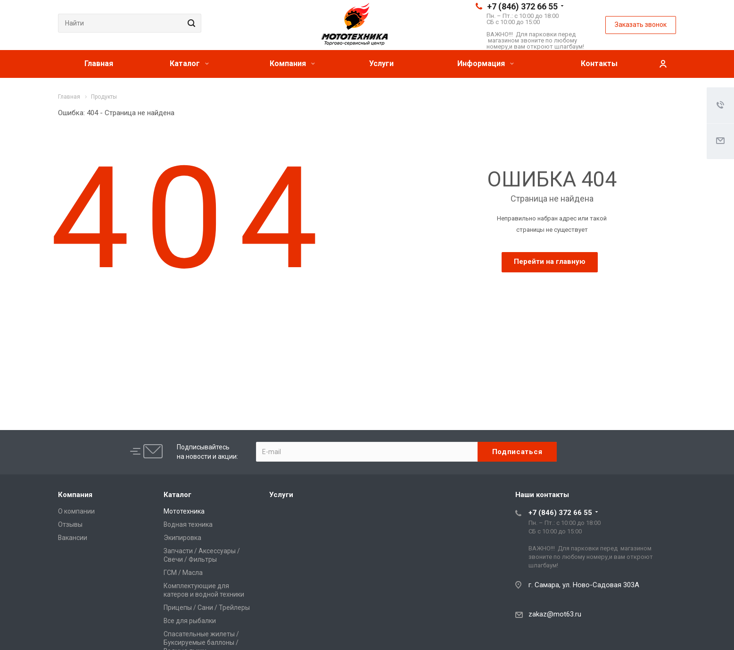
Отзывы (70, 524)
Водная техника (188, 524)
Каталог (189, 63)
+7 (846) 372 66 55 (522, 6)
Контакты (599, 63)
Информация (485, 63)
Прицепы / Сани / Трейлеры (207, 607)
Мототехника (184, 511)
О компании (76, 511)
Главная (98, 63)
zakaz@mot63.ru (554, 614)
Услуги (381, 63)
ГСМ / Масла (183, 572)
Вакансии (72, 537)
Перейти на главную (550, 261)
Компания (292, 63)
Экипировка (182, 537)
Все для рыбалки (190, 621)
